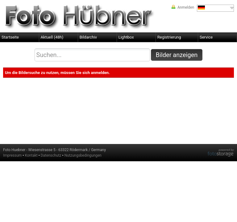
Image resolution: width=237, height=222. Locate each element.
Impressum (12, 155)
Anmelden (185, 7)
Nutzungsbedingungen (83, 155)
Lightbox (126, 37)
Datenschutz (51, 155)
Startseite (10, 37)
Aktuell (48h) (52, 37)
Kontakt (31, 155)
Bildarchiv (88, 37)
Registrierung (169, 37)
